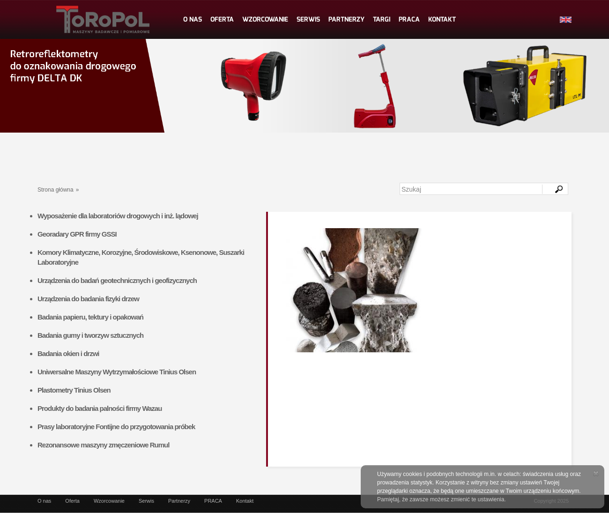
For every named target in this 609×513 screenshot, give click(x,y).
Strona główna (55, 189)
